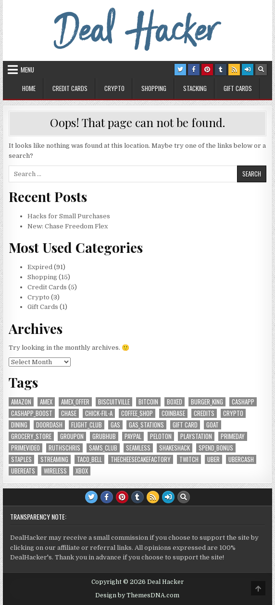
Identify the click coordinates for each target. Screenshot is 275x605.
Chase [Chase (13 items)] (68, 413)
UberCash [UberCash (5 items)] (241, 459)
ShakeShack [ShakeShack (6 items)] (174, 447)
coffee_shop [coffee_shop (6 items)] (137, 413)
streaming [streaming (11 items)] (54, 459)
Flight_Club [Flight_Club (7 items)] (86, 424)
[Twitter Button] (180, 69)
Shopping (153, 88)
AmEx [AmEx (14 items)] (46, 401)
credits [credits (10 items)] (204, 413)
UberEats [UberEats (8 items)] (23, 470)
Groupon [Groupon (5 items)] (72, 436)
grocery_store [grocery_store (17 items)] (31, 436)
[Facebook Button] (194, 69)
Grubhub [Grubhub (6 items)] (104, 436)
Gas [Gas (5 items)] (115, 424)
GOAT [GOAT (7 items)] (212, 424)
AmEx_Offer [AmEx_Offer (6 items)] (75, 401)
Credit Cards (70, 88)
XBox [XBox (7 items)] (81, 470)
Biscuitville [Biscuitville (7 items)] (114, 401)
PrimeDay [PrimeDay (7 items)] (233, 436)
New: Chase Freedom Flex (67, 226)
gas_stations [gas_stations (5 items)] (146, 424)
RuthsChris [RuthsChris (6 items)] (64, 447)
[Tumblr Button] (220, 69)
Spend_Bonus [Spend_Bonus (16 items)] (216, 447)
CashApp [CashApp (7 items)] (243, 401)
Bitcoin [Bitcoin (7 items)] (148, 401)
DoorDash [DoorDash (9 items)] (49, 424)
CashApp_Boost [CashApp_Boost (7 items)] (31, 413)
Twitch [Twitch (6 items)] (189, 459)
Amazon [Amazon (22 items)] (21, 401)
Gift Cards (238, 88)
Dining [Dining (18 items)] (19, 424)
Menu (27, 69)
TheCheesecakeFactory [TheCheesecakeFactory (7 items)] (141, 459)
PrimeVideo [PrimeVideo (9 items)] (25, 447)
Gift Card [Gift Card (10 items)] (185, 424)
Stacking (195, 88)
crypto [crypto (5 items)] (233, 413)
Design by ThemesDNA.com (137, 595)
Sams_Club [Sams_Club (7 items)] (103, 447)
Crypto (114, 88)
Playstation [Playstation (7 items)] (196, 436)
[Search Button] (261, 69)
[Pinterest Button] (207, 69)
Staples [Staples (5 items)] (21, 459)
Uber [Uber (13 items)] (213, 459)
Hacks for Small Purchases (68, 216)
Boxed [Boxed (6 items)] (174, 401)
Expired (39, 267)
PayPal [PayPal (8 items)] (133, 436)
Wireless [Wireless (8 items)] (55, 470)
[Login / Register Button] (247, 69)
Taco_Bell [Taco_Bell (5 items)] (89, 459)
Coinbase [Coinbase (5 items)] (173, 413)
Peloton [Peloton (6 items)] (161, 436)
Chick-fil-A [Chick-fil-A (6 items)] (98, 413)
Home (29, 88)
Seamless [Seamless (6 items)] (138, 447)
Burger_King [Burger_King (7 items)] (207, 401)
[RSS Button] (234, 69)
